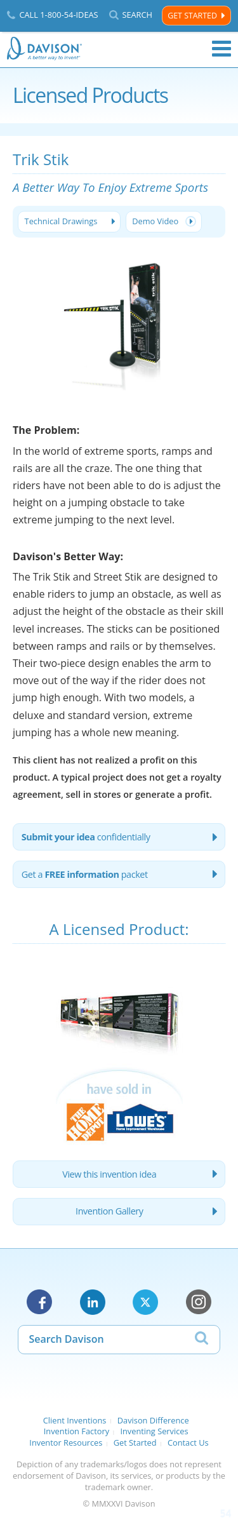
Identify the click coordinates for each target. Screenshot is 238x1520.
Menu (221, 48)
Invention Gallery (109, 1211)
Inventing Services (154, 1431)
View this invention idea (109, 1174)
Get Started (192, 15)
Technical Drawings (61, 221)
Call (58, 14)
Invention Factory (76, 1431)
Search (137, 15)
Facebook (39, 1302)
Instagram (198, 1302)
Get (85, 874)
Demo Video (155, 221)
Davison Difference (153, 1420)
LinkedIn (92, 1302)
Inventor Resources (65, 1442)
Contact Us (188, 1442)
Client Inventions (75, 1420)
